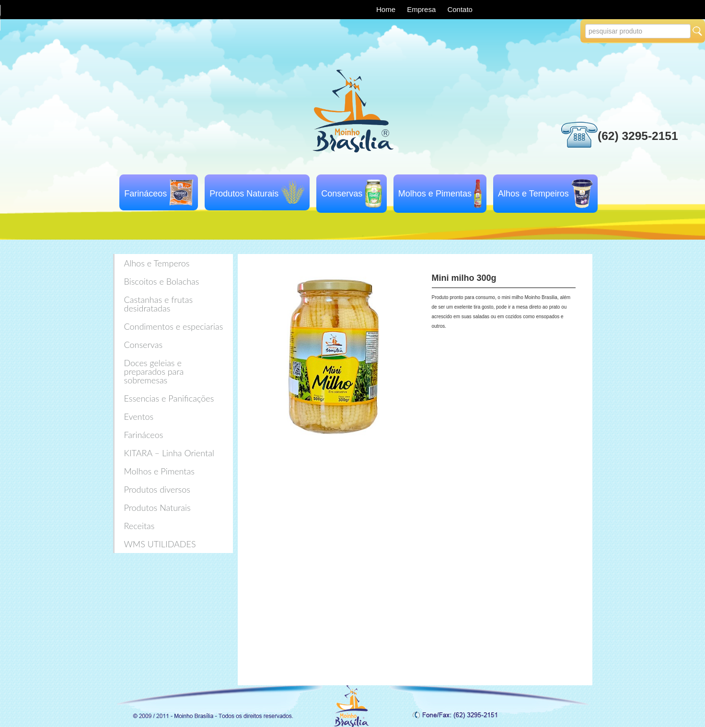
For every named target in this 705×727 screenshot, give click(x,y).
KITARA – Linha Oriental (169, 453)
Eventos (139, 416)
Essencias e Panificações (169, 398)
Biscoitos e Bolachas (161, 281)
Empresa (422, 9)
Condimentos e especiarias (173, 326)
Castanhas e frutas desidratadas (158, 303)
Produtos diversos (157, 489)
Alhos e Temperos (157, 263)
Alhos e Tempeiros (533, 193)
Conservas (341, 193)
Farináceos (145, 193)
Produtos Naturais (243, 193)
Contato (460, 9)
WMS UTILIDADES (160, 544)
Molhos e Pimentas (435, 193)
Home (386, 9)
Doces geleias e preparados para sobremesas (154, 371)
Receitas (139, 525)
